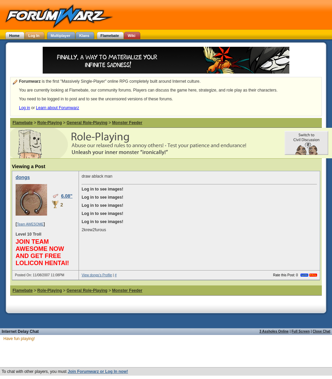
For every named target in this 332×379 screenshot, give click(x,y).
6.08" (66, 196)
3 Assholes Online (274, 331)
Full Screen (301, 331)
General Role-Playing (86, 122)
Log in (24, 107)
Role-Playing (49, 122)
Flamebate (23, 122)
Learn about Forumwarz (57, 107)
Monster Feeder (127, 122)
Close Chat (321, 331)
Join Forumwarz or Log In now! (98, 371)
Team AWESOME (30, 224)
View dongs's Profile (97, 275)
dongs (23, 177)
